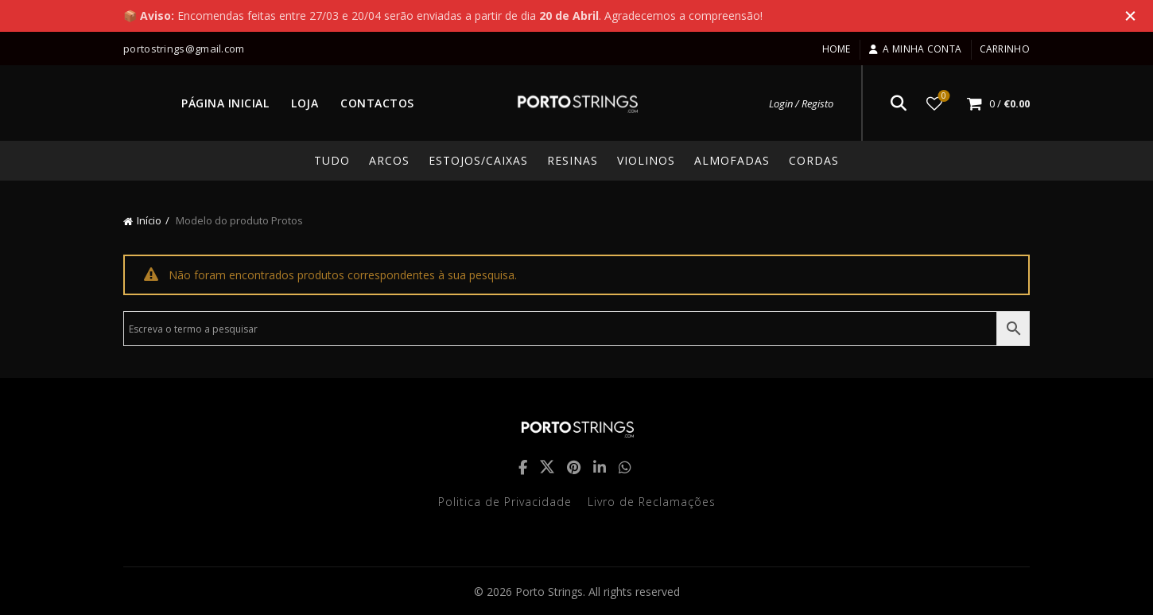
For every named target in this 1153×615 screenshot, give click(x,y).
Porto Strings (549, 591)
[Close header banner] (1129, 16)
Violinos (646, 160)
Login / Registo (801, 103)
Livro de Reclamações (652, 501)
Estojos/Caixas (478, 160)
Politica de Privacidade (505, 501)
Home (836, 49)
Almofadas (732, 160)
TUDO (332, 160)
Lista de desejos (942, 96)
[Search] (898, 103)
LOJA (304, 103)
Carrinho (1005, 49)
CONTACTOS (377, 103)
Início (149, 220)
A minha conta (914, 49)
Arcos (389, 160)
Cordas (814, 160)
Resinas (572, 160)
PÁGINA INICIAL (225, 103)
